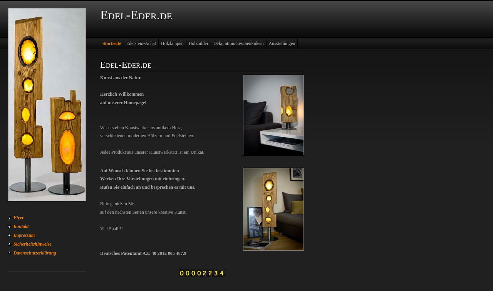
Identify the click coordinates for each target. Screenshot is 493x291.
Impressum (24, 235)
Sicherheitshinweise (32, 244)
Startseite (111, 43)
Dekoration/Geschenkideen (238, 43)
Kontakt (21, 226)
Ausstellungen (282, 43)
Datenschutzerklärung (34, 253)
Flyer (18, 217)
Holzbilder (198, 43)
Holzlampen (172, 43)
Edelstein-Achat (141, 43)
